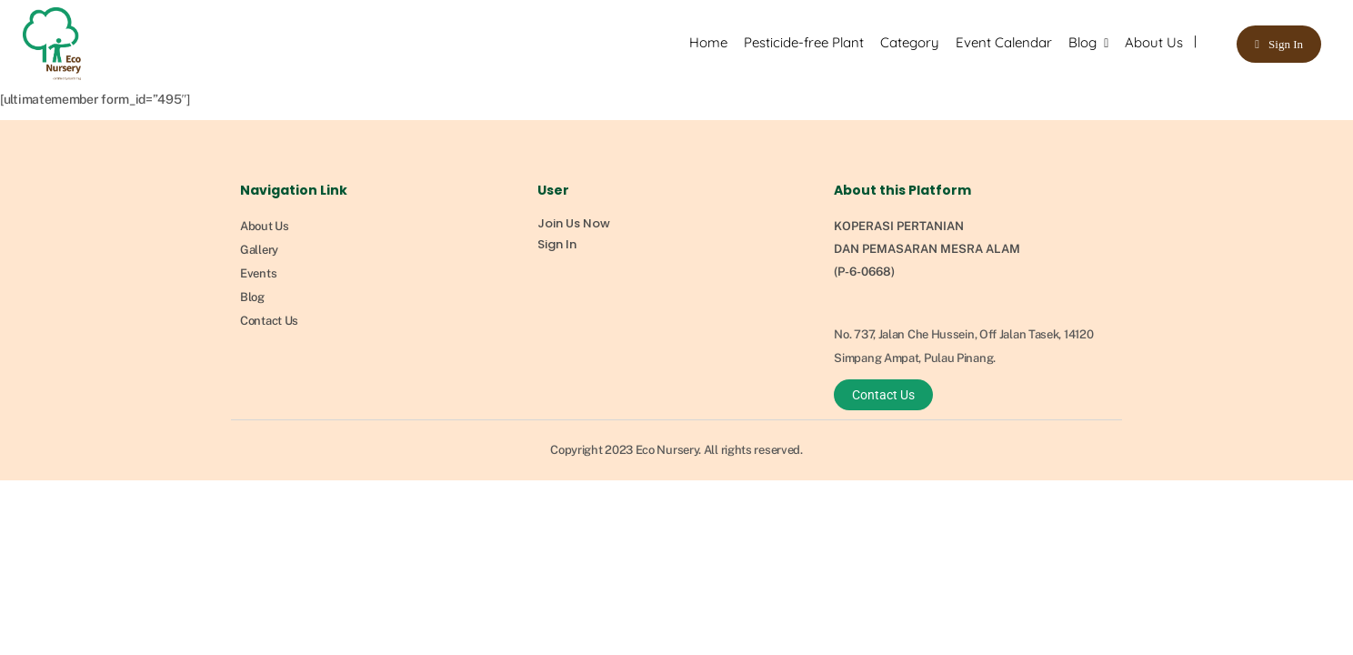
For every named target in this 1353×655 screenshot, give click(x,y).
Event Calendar (1004, 42)
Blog (1082, 42)
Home (708, 42)
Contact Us (269, 321)
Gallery (259, 250)
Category (909, 42)
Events (258, 273)
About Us (1154, 42)
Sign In (1285, 44)
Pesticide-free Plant (804, 42)
